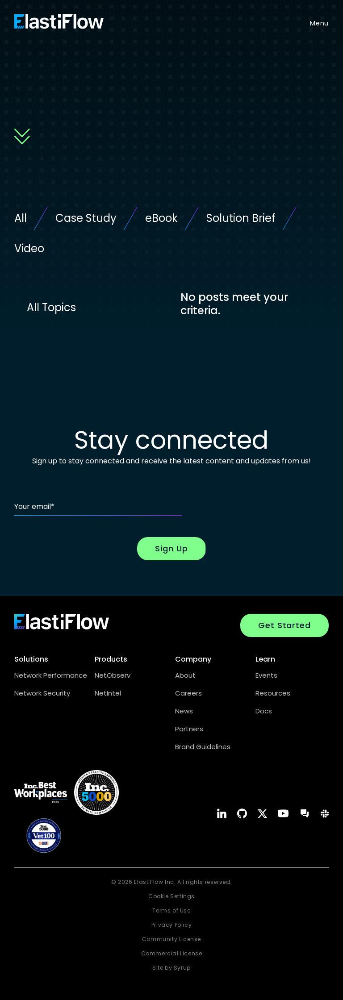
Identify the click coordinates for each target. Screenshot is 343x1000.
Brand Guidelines (202, 746)
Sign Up (171, 548)
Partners (189, 728)
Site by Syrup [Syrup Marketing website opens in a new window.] (171, 967)
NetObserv (112, 675)
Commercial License (171, 953)
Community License (171, 939)
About (185, 675)
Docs (263, 711)
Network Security (42, 693)
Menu (319, 23)
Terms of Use (171, 910)
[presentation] (261, 498)
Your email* (34, 506)
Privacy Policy (171, 925)
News (184, 711)
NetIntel (108, 693)
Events (266, 675)
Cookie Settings (171, 896)
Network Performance (50, 675)
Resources (272, 693)
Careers (188, 693)
